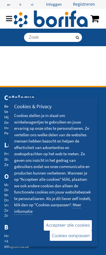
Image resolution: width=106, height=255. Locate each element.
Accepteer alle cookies (68, 225)
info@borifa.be (16, 246)
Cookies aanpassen (71, 235)
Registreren (84, 4)
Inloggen (54, 4)
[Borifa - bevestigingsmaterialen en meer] (51, 18)
